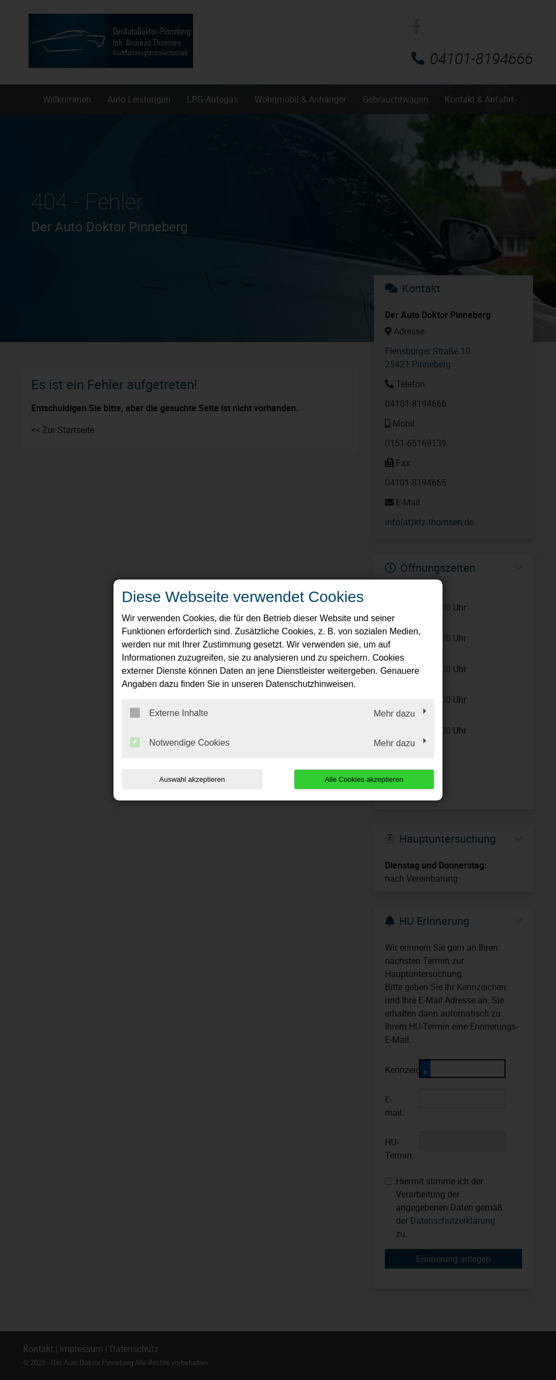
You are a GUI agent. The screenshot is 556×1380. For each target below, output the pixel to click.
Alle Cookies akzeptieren (364, 779)
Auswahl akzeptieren (192, 779)
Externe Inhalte (169, 713)
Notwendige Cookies (180, 742)
